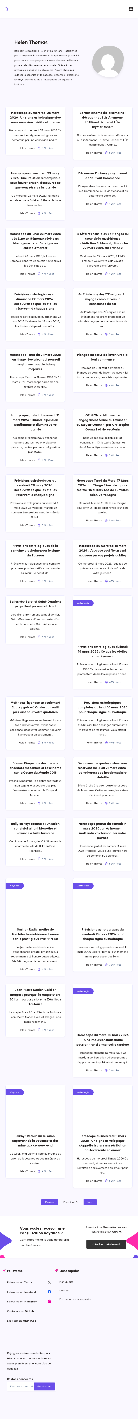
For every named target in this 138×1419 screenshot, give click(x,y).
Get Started (44, 1404)
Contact (64, 1308)
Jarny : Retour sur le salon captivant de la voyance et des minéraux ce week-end (36, 1158)
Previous (49, 1219)
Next (90, 1219)
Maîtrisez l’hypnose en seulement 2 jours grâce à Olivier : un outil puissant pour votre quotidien (36, 710)
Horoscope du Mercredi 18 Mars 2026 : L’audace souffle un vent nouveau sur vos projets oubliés (101, 554)
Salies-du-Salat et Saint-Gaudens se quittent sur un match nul (36, 609)
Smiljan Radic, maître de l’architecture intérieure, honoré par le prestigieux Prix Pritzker (36, 942)
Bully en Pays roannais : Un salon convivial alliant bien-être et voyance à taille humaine (36, 836)
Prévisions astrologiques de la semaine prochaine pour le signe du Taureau (36, 554)
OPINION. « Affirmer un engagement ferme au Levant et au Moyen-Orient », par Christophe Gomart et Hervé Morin (102, 428)
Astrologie (83, 606)
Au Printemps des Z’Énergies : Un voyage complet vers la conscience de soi (101, 302)
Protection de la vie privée (75, 1316)
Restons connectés (20, 1396)
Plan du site (66, 1299)
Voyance (16, 894)
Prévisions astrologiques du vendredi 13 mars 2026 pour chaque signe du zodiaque (102, 942)
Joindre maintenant (106, 1262)
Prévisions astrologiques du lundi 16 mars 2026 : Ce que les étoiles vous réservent (102, 655)
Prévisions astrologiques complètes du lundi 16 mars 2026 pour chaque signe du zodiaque (102, 710)
